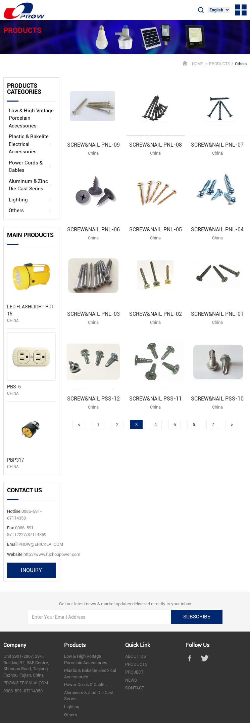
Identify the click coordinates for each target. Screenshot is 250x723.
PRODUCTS (219, 64)
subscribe (196, 617)
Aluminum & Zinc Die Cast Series (30, 185)
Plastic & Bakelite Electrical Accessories (30, 144)
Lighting (30, 200)
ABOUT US (135, 656)
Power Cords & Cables (30, 167)
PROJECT (134, 672)
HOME (197, 64)
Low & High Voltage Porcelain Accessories (31, 118)
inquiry (31, 570)
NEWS (131, 680)
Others (30, 210)
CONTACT (134, 687)
